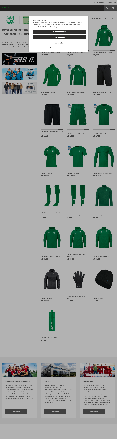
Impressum (63, 48)
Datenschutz (54, 48)
